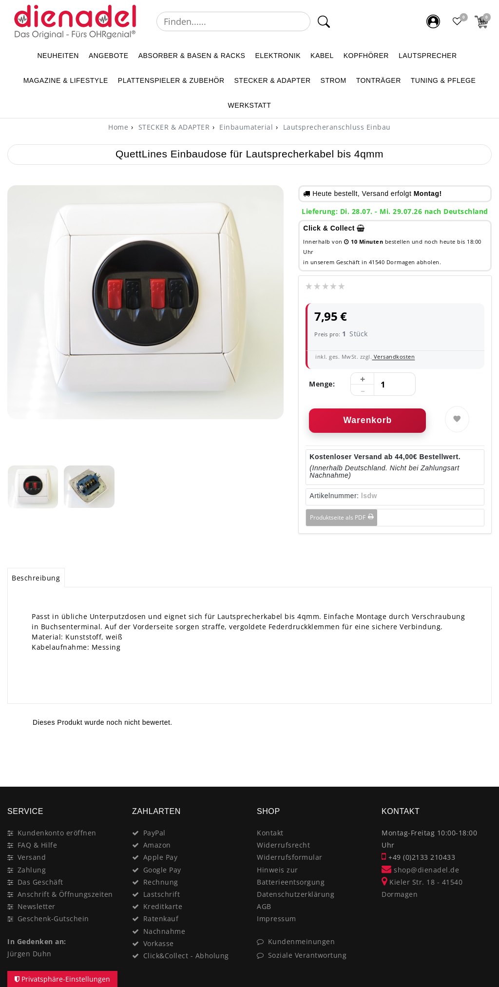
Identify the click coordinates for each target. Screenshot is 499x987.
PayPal (154, 832)
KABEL (322, 55)
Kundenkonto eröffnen (57, 832)
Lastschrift (161, 894)
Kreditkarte (163, 906)
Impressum (276, 918)
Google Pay (162, 869)
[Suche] (323, 21)
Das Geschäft (40, 882)
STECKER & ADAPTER (272, 80)
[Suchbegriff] (233, 21)
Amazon (157, 845)
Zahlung (32, 869)
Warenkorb (367, 420)
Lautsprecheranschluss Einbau (336, 127)
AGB (264, 906)
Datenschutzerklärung (295, 894)
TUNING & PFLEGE (443, 80)
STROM (333, 80)
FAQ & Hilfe (38, 845)
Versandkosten (393, 356)
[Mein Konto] (433, 21)
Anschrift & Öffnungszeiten (65, 894)
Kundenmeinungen (301, 941)
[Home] (118, 127)
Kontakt (270, 832)
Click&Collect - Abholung (186, 955)
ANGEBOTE (109, 55)
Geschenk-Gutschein (53, 918)
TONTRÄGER (378, 80)
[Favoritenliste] (457, 21)
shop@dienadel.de (420, 869)
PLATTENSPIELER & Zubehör (171, 80)
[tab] (36, 577)
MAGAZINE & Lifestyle (65, 80)
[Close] (479, 752)
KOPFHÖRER (366, 55)
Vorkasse (158, 943)
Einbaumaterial (245, 127)
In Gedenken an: (36, 941)
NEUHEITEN (57, 55)
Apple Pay (160, 857)
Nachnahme (164, 931)
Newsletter (37, 906)
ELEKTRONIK (278, 55)
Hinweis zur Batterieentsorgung (291, 876)
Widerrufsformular (290, 857)
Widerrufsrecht (283, 845)
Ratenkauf (161, 918)
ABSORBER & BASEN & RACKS (192, 55)
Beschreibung (36, 577)
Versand (32, 857)
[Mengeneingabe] (383, 384)
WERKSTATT (249, 105)
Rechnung (160, 882)
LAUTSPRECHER (428, 55)
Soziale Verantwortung (307, 955)
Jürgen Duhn (29, 953)
